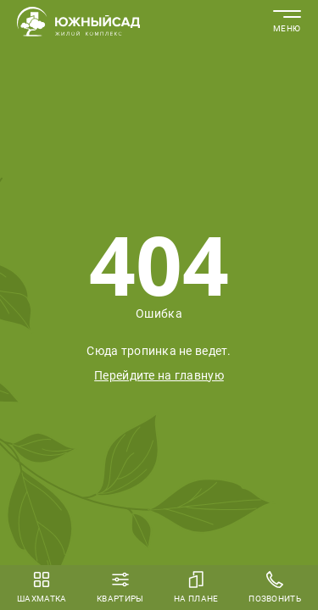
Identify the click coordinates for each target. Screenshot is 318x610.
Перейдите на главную (159, 375)
